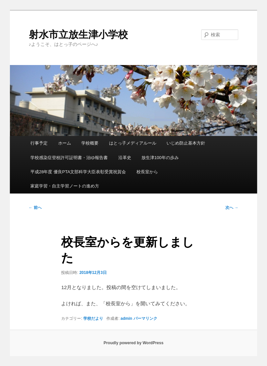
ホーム (64, 143)
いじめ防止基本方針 (186, 143)
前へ (35, 207)
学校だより (93, 318)
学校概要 (89, 143)
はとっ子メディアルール (132, 143)
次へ (231, 207)
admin (126, 318)
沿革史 (124, 157)
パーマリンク (145, 318)
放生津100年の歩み (160, 157)
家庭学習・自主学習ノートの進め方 (64, 185)
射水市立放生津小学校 (78, 34)
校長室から (147, 171)
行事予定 (39, 143)
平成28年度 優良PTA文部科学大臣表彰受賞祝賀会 (78, 171)
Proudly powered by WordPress (133, 343)
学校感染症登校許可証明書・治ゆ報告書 (69, 157)
